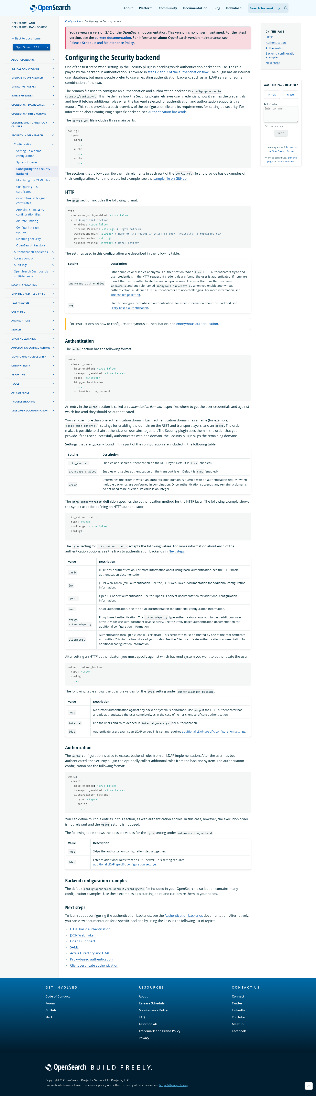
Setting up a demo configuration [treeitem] (28, 153)
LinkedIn (238, 1010)
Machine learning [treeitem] (23, 338)
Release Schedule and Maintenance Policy (101, 42)
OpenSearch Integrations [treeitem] (28, 113)
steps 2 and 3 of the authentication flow (178, 72)
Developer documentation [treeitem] (29, 410)
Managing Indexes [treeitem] (23, 86)
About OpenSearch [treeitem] (23, 59)
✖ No (290, 94)
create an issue (285, 161)
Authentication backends (167, 112)
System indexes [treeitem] (26, 162)
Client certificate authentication (94, 965)
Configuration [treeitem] (23, 144)
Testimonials (148, 1024)
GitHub (50, 1010)
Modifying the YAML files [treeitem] (33, 180)
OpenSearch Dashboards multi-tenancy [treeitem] (31, 273)
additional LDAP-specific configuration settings (213, 731)
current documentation (113, 37)
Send (280, 133)
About (128, 8)
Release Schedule (152, 1003)
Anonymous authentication (197, 324)
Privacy (144, 1038)
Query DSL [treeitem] (18, 311)
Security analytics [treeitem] (24, 285)
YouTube (238, 1017)
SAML (74, 947)
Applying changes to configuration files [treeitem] (30, 212)
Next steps (176, 551)
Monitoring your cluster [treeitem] (28, 356)
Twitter (237, 1003)
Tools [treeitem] (15, 383)
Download (234, 8)
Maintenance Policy (153, 1010)
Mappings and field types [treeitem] (28, 293)
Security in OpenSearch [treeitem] (27, 135)
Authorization (275, 48)
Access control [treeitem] (23, 258)
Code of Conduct (57, 996)
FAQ (142, 1017)
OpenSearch (51, 8)
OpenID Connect (82, 941)
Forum (50, 1003)
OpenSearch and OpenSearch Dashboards (29, 25)
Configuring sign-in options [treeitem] (29, 229)
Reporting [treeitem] (18, 374)
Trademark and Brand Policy (159, 1031)
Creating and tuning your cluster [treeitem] (29, 124)
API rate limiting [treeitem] (27, 221)
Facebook (239, 1031)
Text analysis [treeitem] (20, 302)
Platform (146, 8)
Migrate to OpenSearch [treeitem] (27, 77)
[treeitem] (53, 59)
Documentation (195, 8)
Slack (49, 1017)
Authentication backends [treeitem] (31, 252)
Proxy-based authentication (129, 308)
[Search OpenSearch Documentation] (268, 8)
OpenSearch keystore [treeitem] (30, 245)
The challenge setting (125, 295)
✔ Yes (272, 94)
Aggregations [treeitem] (21, 320)
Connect (238, 996)
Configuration (73, 21)
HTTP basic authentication (90, 929)
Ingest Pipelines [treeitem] (22, 95)
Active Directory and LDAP (90, 953)
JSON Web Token (83, 935)
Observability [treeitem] (20, 365)
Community (168, 8)
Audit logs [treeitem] (21, 265)
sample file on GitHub (170, 178)
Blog (217, 8)
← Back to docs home (26, 38)
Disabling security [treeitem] (28, 239)
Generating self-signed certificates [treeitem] (31, 200)
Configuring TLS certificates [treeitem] (27, 189)
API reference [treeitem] (20, 392)
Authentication (276, 43)
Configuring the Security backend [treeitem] (33, 171)
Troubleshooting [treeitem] (23, 401)
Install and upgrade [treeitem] (25, 68)
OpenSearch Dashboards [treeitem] (28, 104)
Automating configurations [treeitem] (30, 347)
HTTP (269, 37)
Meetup (237, 1024)
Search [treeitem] (16, 329)
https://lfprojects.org (173, 1085)
